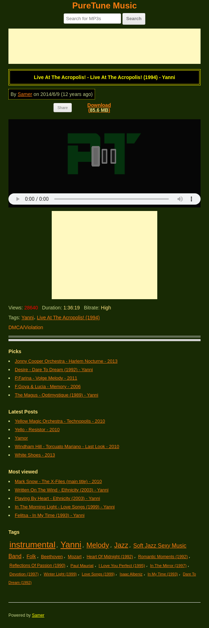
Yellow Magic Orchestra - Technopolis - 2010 (60, 421)
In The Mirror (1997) (168, 565)
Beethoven (52, 556)
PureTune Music (104, 5)
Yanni (27, 317)
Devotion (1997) (24, 574)
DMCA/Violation (25, 327)
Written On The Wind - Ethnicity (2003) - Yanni (61, 490)
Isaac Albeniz (131, 574)
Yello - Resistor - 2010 (37, 429)
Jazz (121, 545)
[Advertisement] (104, 46)
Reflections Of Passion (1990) (37, 565)
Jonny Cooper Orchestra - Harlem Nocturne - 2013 (66, 361)
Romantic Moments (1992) (163, 556)
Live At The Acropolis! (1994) (68, 317)
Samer (25, 94)
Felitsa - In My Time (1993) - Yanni (49, 515)
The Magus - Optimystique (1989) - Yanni (56, 395)
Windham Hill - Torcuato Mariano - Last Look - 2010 (67, 446)
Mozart (75, 556)
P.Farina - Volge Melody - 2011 (46, 378)
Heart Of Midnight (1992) (110, 556)
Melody (98, 545)
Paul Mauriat (82, 565)
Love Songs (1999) (98, 574)
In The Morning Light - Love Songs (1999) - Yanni (65, 506)
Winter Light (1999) (60, 574)
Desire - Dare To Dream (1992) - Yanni (54, 369)
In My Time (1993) (163, 574)
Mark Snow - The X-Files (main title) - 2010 (58, 481)
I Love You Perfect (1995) (122, 565)
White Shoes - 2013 (35, 455)
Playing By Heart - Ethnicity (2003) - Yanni (57, 498)
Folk (31, 556)
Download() (99, 107)
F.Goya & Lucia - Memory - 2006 (48, 386)
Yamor (21, 438)
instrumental (33, 544)
